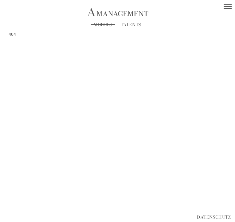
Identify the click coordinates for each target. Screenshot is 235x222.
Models (103, 24)
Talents (131, 24)
